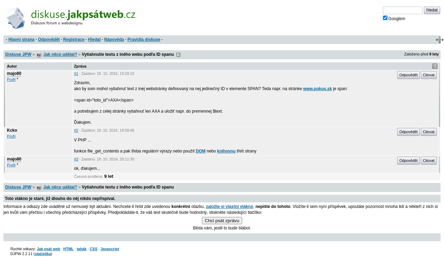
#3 (76, 159)
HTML (68, 249)
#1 (76, 73)
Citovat (429, 75)
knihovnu (226, 151)
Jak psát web (48, 249)
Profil (11, 79)
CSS (93, 249)
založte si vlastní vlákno (229, 206)
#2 (76, 130)
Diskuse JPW (18, 54)
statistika (43, 254)
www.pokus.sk (317, 88)
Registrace (73, 39)
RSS (178, 55)
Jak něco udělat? (60, 54)
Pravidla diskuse (144, 39)
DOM (200, 151)
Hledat (94, 39)
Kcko (12, 130)
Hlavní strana (21, 39)
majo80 (14, 73)
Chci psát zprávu (222, 220)
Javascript (110, 249)
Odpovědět (49, 39)
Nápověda (114, 39)
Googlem (394, 18)
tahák (81, 249)
